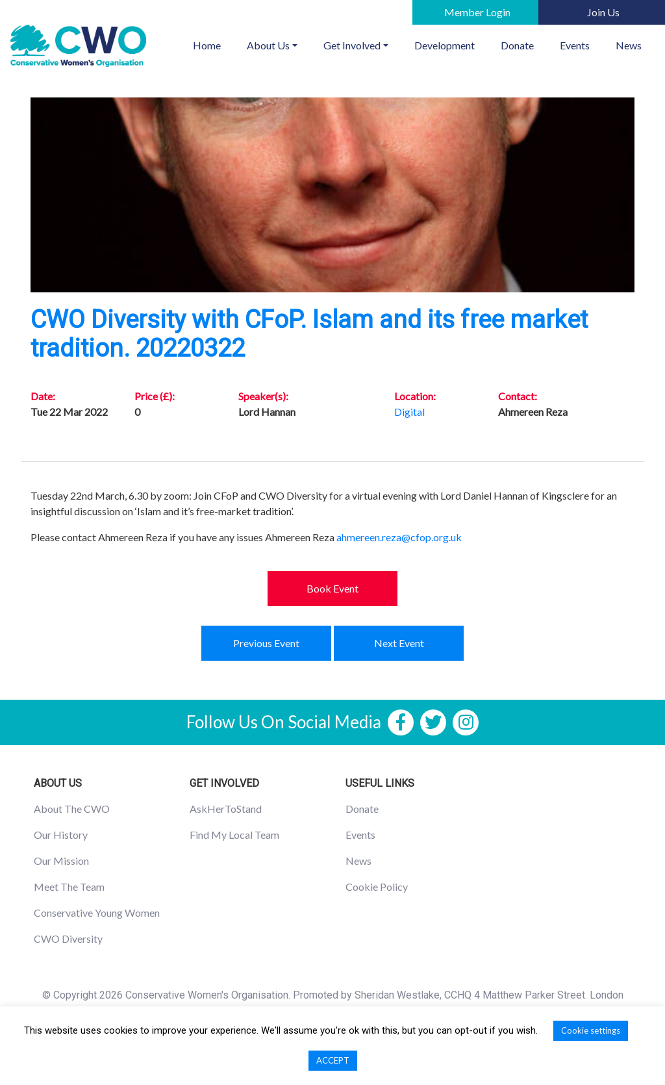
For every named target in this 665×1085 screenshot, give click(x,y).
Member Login (477, 12)
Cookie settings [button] (590, 1030)
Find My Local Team (234, 834)
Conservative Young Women (97, 912)
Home (213, 44)
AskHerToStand (226, 808)
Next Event (399, 643)
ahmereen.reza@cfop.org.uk (399, 537)
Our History (61, 834)
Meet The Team (69, 886)
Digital (409, 411)
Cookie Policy (376, 886)
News (629, 45)
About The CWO (72, 808)
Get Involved (352, 45)
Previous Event (266, 643)
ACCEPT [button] (332, 1060)
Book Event (332, 588)
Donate (517, 45)
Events (575, 45)
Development (444, 45)
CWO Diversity (68, 938)
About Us (268, 45)
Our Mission (61, 860)
